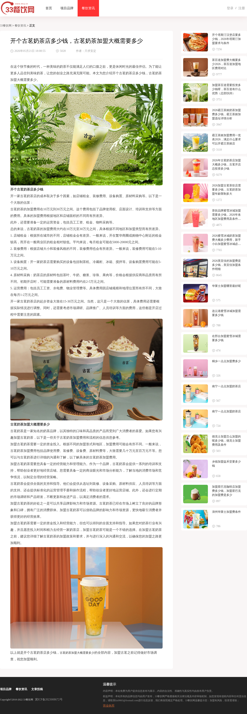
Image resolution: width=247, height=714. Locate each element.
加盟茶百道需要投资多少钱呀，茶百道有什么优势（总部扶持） (226, 89)
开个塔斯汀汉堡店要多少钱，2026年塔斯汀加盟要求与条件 (226, 39)
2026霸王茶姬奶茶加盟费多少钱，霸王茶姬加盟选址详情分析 (226, 114)
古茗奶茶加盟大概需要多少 (77, 652)
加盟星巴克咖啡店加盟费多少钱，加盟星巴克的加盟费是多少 (226, 491)
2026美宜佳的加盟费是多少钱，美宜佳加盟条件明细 (226, 265)
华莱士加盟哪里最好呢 (226, 285)
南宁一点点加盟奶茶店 (226, 386)
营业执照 (108, 705)
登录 (230, 8)
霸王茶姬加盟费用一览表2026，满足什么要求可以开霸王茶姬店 (226, 139)
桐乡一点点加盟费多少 (226, 361)
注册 (241, 8)
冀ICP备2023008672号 (49, 699)
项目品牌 (66, 8)
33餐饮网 (6, 25)
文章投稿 (37, 689)
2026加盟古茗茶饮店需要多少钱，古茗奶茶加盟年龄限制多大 (226, 189)
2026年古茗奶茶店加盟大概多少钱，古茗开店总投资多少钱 (226, 164)
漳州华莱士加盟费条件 (226, 511)
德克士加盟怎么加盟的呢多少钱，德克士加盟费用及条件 (226, 440)
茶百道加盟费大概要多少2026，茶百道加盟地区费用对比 (226, 64)
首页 (48, 8)
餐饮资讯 (88, 8)
